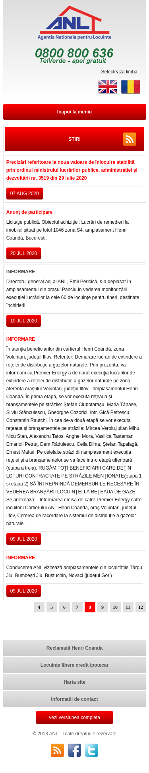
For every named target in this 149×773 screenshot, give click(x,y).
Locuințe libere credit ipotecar (74, 665)
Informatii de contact (74, 699)
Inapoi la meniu (74, 112)
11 (128, 607)
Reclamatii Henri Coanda (74, 648)
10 (115, 607)
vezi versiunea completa (74, 717)
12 (140, 607)
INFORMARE (20, 339)
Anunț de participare (29, 212)
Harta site (74, 682)
